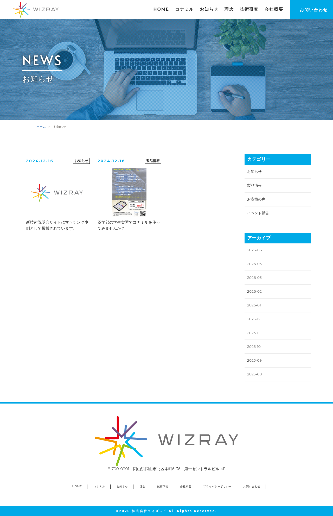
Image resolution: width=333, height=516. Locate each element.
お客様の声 (256, 199)
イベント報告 (258, 213)
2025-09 (254, 360)
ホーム (41, 127)
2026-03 (254, 277)
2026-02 (254, 291)
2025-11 (253, 332)
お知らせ (254, 171)
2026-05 (254, 263)
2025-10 (254, 346)
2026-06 (254, 250)
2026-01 (254, 305)
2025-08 (254, 374)
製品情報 (254, 185)
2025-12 (253, 319)
